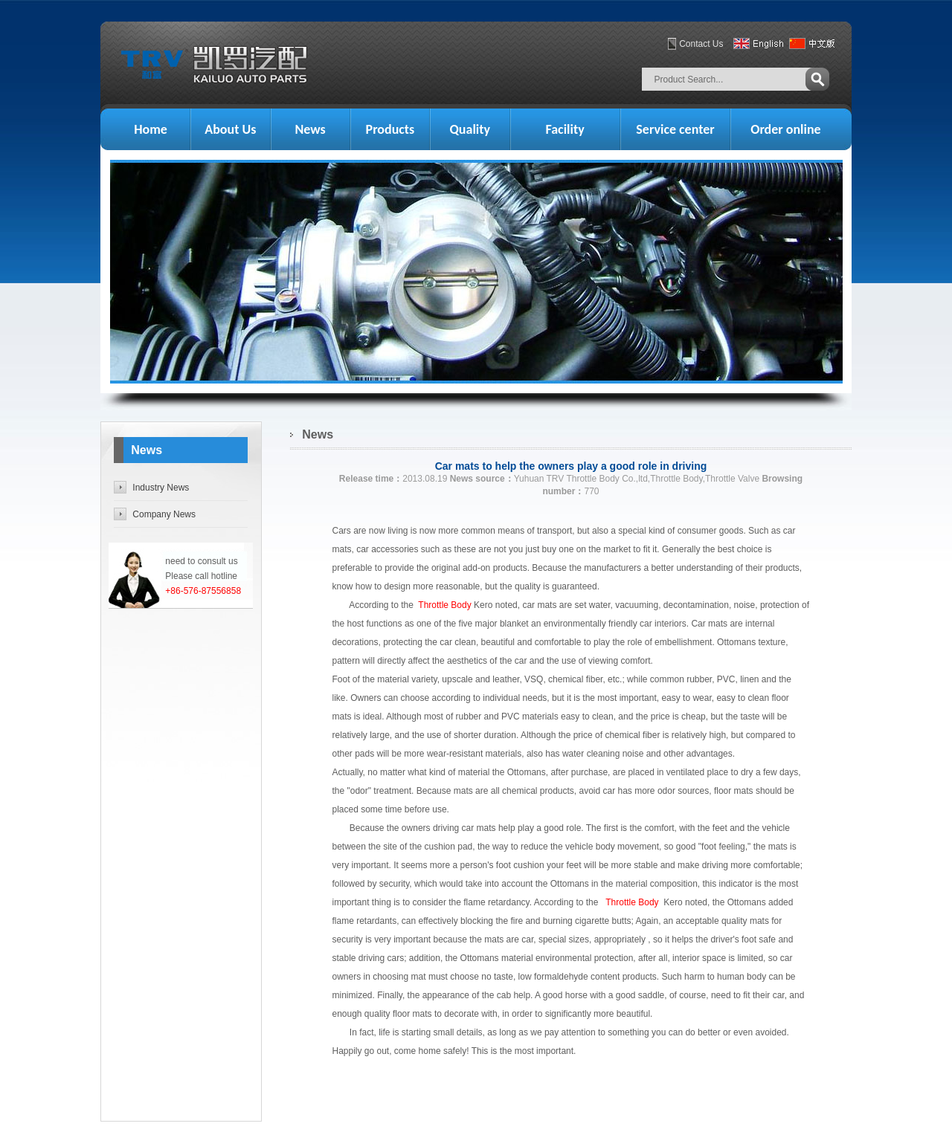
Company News (164, 514)
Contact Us (701, 44)
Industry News (160, 487)
